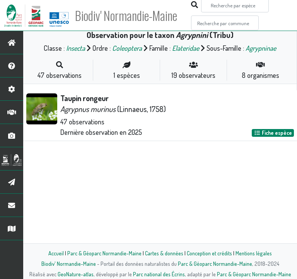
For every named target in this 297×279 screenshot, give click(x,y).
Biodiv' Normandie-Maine (127, 15)
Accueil (56, 253)
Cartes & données (164, 253)
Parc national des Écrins (159, 273)
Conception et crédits (209, 253)
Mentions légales (254, 253)
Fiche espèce (273, 132)
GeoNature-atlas (76, 273)
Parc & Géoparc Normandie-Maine (104, 253)
